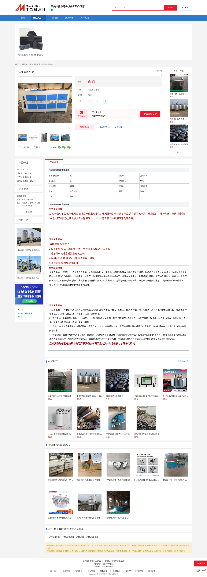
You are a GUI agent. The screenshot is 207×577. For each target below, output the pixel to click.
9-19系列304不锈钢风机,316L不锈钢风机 (150, 480)
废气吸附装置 (35, 64)
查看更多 (29, 212)
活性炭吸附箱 (54, 537)
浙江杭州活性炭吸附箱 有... (28, 278)
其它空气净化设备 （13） (27, 173)
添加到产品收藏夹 (25, 313)
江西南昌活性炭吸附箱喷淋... (28, 250)
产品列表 (24, 64)
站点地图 (91, 571)
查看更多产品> (183, 361)
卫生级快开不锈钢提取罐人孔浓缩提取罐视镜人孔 (67, 518)
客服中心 (78, 571)
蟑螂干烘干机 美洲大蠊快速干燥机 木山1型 (187, 94)
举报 (36, 147)
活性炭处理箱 (68, 537)
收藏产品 (23, 147)
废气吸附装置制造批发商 (114, 561)
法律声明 (128, 571)
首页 (17, 64)
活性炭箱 (80, 537)
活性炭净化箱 (92, 537)
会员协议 (116, 571)
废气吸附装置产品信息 (92, 561)
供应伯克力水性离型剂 (179, 144)
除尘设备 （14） (23, 169)
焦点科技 (106, 574)
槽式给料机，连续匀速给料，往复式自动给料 (181, 480)
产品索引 (21, 310)
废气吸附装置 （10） (25, 181)
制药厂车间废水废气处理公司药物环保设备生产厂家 (97, 518)
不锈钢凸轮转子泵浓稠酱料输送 (118, 480)
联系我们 (66, 571)
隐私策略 (103, 571)
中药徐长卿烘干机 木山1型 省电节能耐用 (122, 518)
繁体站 (140, 571)
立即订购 (118, 127)
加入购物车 (104, 127)
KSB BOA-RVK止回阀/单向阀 (88, 480)
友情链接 (151, 571)
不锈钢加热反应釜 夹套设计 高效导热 (184, 119)
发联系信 (84, 127)
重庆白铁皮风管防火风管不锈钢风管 (62, 480)
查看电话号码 (150, 114)
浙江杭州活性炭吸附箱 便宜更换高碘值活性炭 (36, 55)
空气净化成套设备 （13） (27, 177)
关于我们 (53, 571)
